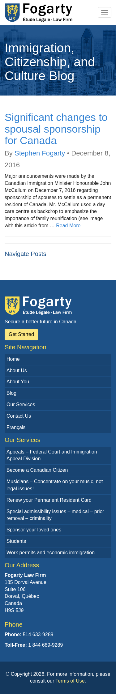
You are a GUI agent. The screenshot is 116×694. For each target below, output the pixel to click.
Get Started (21, 334)
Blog (11, 393)
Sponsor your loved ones (33, 529)
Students (16, 541)
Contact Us (18, 416)
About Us (16, 370)
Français (15, 427)
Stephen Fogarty (40, 153)
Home (13, 359)
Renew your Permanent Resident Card (49, 500)
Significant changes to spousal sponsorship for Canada (56, 128)
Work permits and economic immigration (50, 552)
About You (17, 381)
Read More (68, 225)
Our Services (20, 404)
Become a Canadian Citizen (37, 470)
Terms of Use (69, 680)
